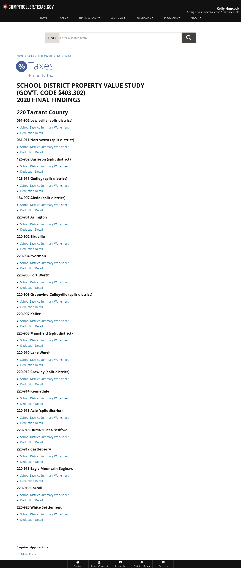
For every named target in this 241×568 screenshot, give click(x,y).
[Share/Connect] (99, 564)
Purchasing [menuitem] (143, 17)
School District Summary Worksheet (44, 127)
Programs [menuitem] (171, 17)
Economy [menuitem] (117, 17)
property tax (45, 55)
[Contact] (78, 564)
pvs (58, 55)
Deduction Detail (31, 133)
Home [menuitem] (44, 17)
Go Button (188, 38)
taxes (31, 55)
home (20, 55)
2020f (68, 55)
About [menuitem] (195, 17)
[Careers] (163, 564)
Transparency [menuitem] (88, 17)
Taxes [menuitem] (62, 17)
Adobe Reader (29, 554)
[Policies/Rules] (141, 564)
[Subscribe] (120, 564)
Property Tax (41, 75)
